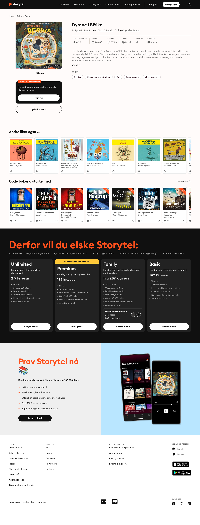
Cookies (42, 501)
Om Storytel (15, 447)
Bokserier (51, 458)
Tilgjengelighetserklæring (22, 485)
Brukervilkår (29, 501)
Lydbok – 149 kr (39, 109)
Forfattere (51, 463)
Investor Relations (18, 458)
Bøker (20, 16)
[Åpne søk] (189, 4)
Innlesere (50, 469)
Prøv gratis (76, 326)
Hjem (11, 16)
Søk (48, 447)
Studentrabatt (113, 4)
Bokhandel (79, 4)
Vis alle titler (183, 181)
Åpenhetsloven (16, 479)
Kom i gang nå (171, 4)
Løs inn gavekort (118, 463)
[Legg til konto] (139, 315)
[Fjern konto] (133, 315)
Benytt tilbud (31, 326)
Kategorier (95, 4)
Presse (12, 463)
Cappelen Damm (131, 30)
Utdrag (38, 73)
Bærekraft (14, 474)
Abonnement (116, 453)
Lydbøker (64, 4)
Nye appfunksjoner (19, 469)
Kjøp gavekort (132, 4)
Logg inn (153, 4)
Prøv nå (39, 97)
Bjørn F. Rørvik (82, 30)
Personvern (14, 501)
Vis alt (76, 65)
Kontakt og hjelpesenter (122, 447)
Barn (27, 16)
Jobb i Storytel (16, 453)
